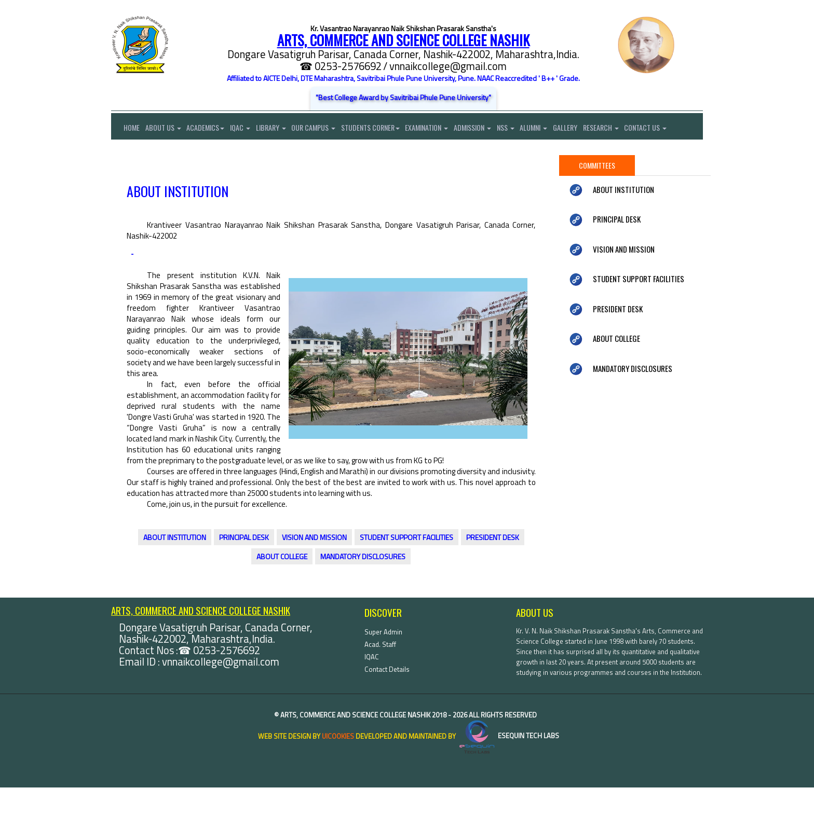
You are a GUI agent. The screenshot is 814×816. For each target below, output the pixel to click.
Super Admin (383, 660)
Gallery (590, 128)
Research (628, 128)
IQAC (247, 128)
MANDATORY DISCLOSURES (362, 585)
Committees (597, 193)
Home (125, 128)
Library (280, 128)
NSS (526, 128)
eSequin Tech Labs (508, 764)
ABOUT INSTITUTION (174, 566)
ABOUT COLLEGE (281, 585)
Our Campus (325, 128)
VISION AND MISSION (314, 566)
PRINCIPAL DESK (244, 566)
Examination (442, 128)
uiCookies (338, 764)
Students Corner (384, 128)
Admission (490, 128)
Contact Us (132, 154)
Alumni (556, 128)
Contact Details (387, 698)
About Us (165, 128)
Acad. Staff (380, 673)
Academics (210, 128)
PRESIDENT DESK (492, 566)
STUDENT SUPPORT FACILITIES (406, 566)
